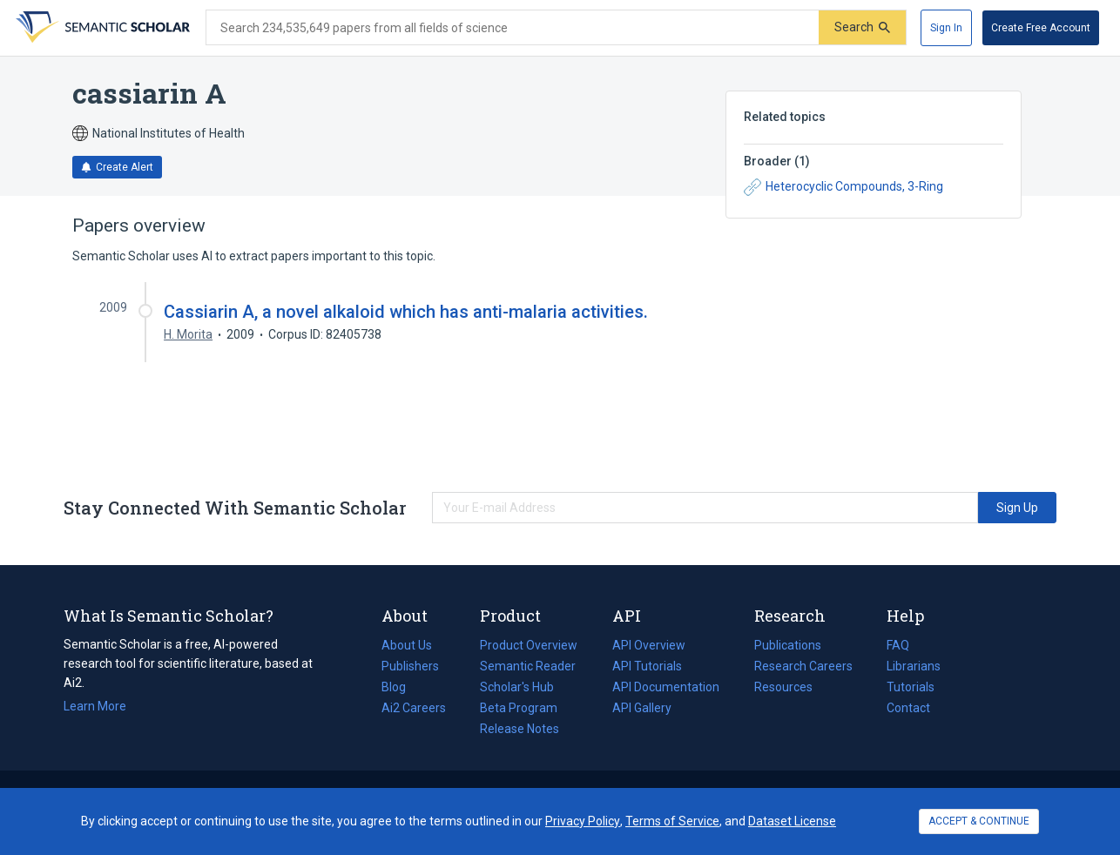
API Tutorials (647, 666)
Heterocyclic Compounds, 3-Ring (843, 187)
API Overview (648, 645)
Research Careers (803, 666)
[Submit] (862, 27)
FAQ (898, 645)
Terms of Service (672, 821)
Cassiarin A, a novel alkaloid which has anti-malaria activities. (406, 311)
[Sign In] (946, 28)
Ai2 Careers (413, 707)
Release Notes (519, 729)
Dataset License (792, 821)
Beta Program (518, 708)
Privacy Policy (582, 821)
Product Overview (528, 645)
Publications (787, 645)
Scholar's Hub (517, 687)
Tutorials (910, 687)
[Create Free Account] (1040, 27)
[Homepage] (101, 27)
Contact (908, 708)
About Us (406, 645)
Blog (400, 687)
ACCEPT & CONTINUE (978, 821)
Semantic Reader (528, 666)
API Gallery (641, 708)
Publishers (410, 666)
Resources (783, 687)
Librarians (914, 666)
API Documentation (665, 687)
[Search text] (512, 28)
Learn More (95, 706)
